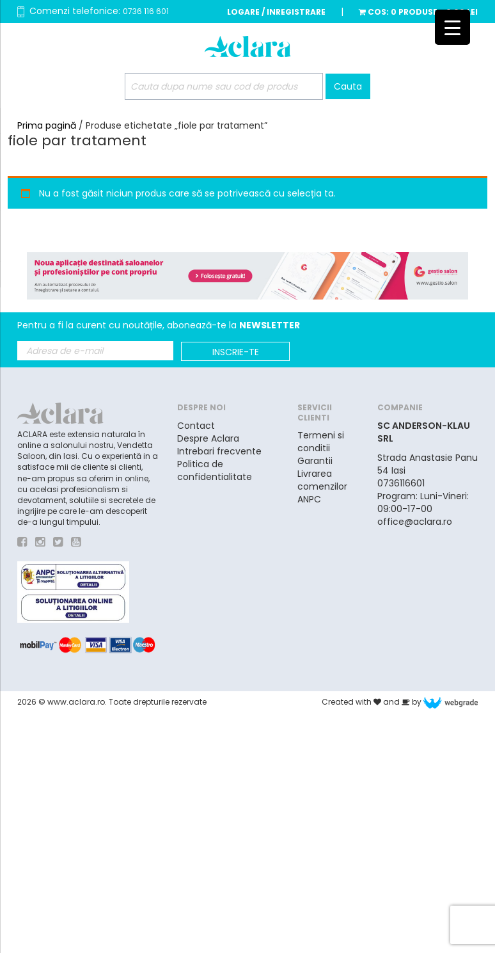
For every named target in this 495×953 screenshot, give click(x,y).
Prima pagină (46, 125)
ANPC (309, 499)
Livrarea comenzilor (322, 480)
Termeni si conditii (320, 441)
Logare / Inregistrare (276, 11)
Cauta (348, 86)
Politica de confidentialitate (214, 470)
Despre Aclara (208, 438)
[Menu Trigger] (452, 27)
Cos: (418, 11)
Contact (196, 425)
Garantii (315, 460)
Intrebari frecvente (219, 451)
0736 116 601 (146, 11)
